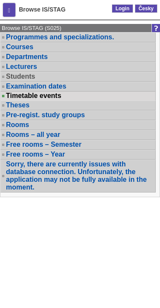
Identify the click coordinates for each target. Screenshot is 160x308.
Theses (17, 105)
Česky (146, 9)
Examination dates (36, 86)
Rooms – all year (33, 134)
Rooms (17, 124)
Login (123, 9)
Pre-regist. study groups (45, 114)
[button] (9, 10)
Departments (27, 56)
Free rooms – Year (35, 154)
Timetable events (33, 96)
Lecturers (21, 66)
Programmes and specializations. (60, 37)
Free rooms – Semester (43, 144)
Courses (19, 46)
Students (20, 76)
